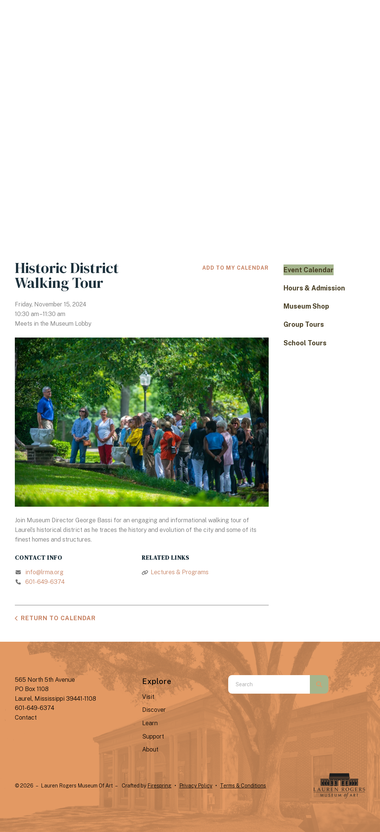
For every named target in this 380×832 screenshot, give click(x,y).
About (150, 749)
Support (153, 736)
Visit (148, 696)
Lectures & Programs (180, 572)
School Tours (305, 343)
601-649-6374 (45, 581)
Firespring (159, 786)
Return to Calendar (58, 618)
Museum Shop (306, 306)
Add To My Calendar (235, 268)
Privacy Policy (195, 786)
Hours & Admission (314, 288)
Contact (26, 717)
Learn (150, 723)
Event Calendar (309, 270)
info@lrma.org (44, 572)
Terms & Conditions (243, 786)
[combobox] (269, 684)
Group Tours (304, 324)
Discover (154, 709)
